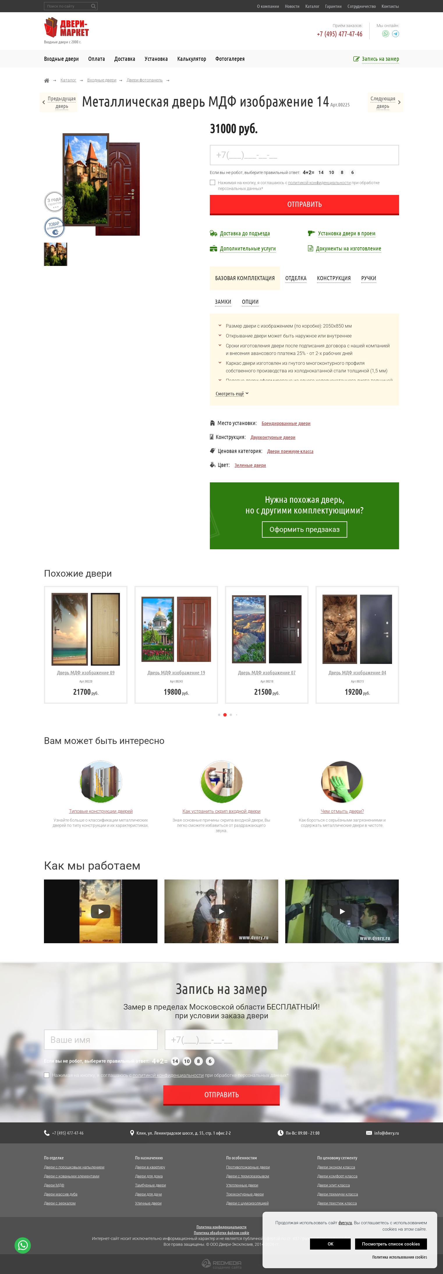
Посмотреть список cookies (391, 1244)
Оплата (96, 58)
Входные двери (61, 58)
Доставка (124, 58)
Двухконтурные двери (273, 437)
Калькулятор (191, 58)
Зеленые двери (250, 465)
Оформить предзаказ (305, 529)
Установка (156, 58)
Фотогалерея (230, 58)
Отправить (304, 204)
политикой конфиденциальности (319, 182)
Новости (292, 6)
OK (330, 1244)
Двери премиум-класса (290, 451)
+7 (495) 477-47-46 (339, 34)
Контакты (390, 6)
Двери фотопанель (145, 80)
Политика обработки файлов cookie (221, 1232)
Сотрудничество (362, 6)
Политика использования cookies (399, 1257)
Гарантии (333, 6)
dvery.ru (345, 1222)
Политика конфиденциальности (221, 1227)
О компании (268, 6)
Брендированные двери (286, 423)
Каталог (312, 6)
